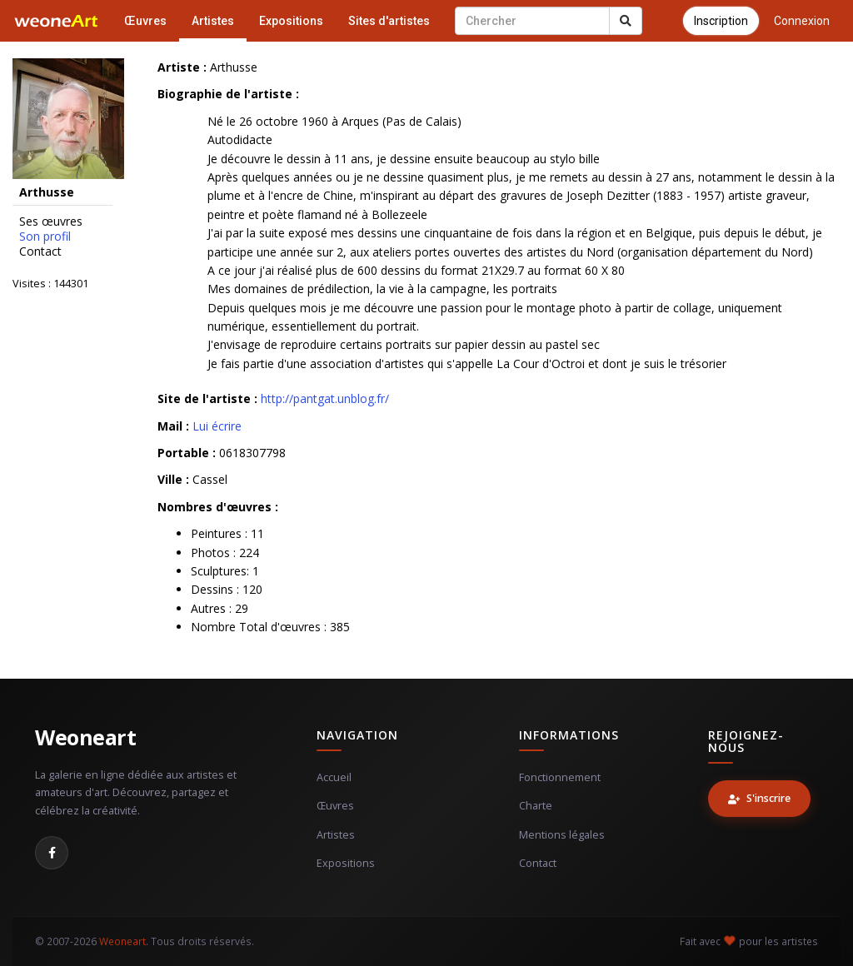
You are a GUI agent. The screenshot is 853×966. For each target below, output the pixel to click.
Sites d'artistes (389, 20)
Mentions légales (562, 835)
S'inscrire (759, 798)
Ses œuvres (50, 221)
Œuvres (145, 20)
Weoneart (85, 737)
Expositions (291, 20)
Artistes (213, 20)
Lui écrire (217, 426)
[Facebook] (51, 852)
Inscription (721, 20)
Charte (535, 806)
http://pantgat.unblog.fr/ (325, 398)
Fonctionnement (560, 777)
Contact (40, 251)
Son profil (45, 236)
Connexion (802, 20)
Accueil (334, 777)
